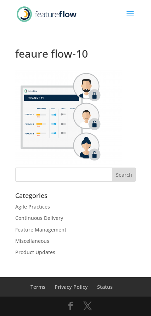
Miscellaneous (32, 241)
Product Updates (35, 252)
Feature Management (40, 229)
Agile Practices (32, 206)
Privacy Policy (71, 286)
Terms (37, 286)
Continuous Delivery (39, 218)
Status (105, 286)
